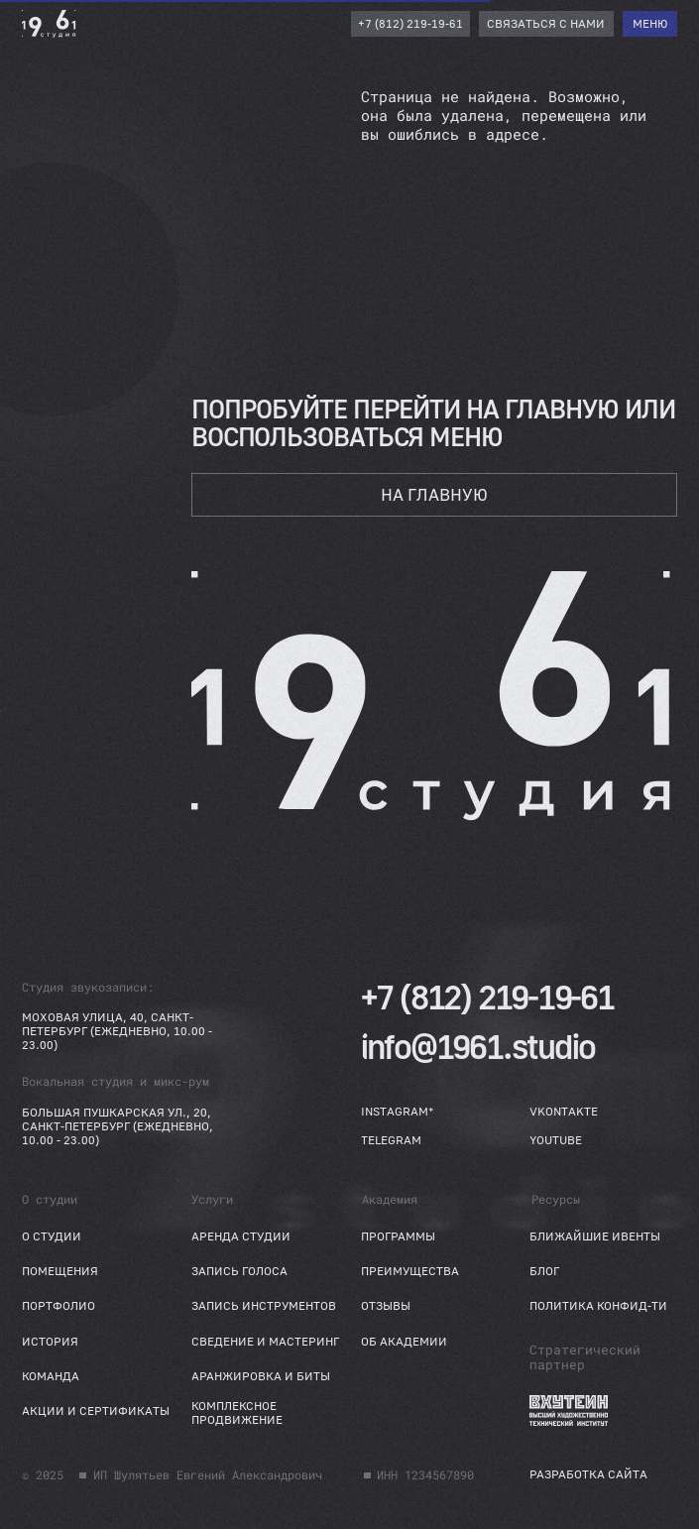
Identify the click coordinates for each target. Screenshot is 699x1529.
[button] (547, 24)
